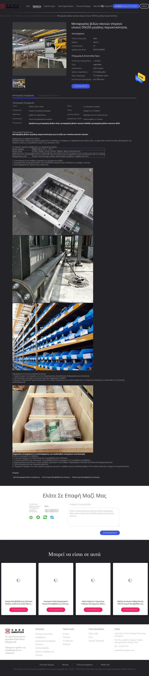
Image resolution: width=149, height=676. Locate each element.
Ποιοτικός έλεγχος (83, 6)
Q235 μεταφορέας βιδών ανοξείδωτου (26, 477)
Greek (144, 6)
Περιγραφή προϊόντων (49, 95)
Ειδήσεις (118, 6)
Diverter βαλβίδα (42, 648)
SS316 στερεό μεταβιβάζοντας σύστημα (56, 477)
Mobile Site (105, 665)
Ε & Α (91, 637)
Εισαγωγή (66, 644)
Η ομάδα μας (68, 640)
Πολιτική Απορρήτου (84, 665)
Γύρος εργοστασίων (66, 6)
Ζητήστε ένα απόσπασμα (126, 6)
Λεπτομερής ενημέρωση (23, 95)
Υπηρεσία (66, 637)
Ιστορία (66, 634)
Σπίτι (28, 6)
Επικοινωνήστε (80, 86)
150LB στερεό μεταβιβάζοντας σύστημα (86, 477)
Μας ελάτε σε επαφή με (102, 6)
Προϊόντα (37, 6)
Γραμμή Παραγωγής (96, 640)
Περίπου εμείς (49, 6)
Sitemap (65, 665)
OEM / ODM (93, 634)
